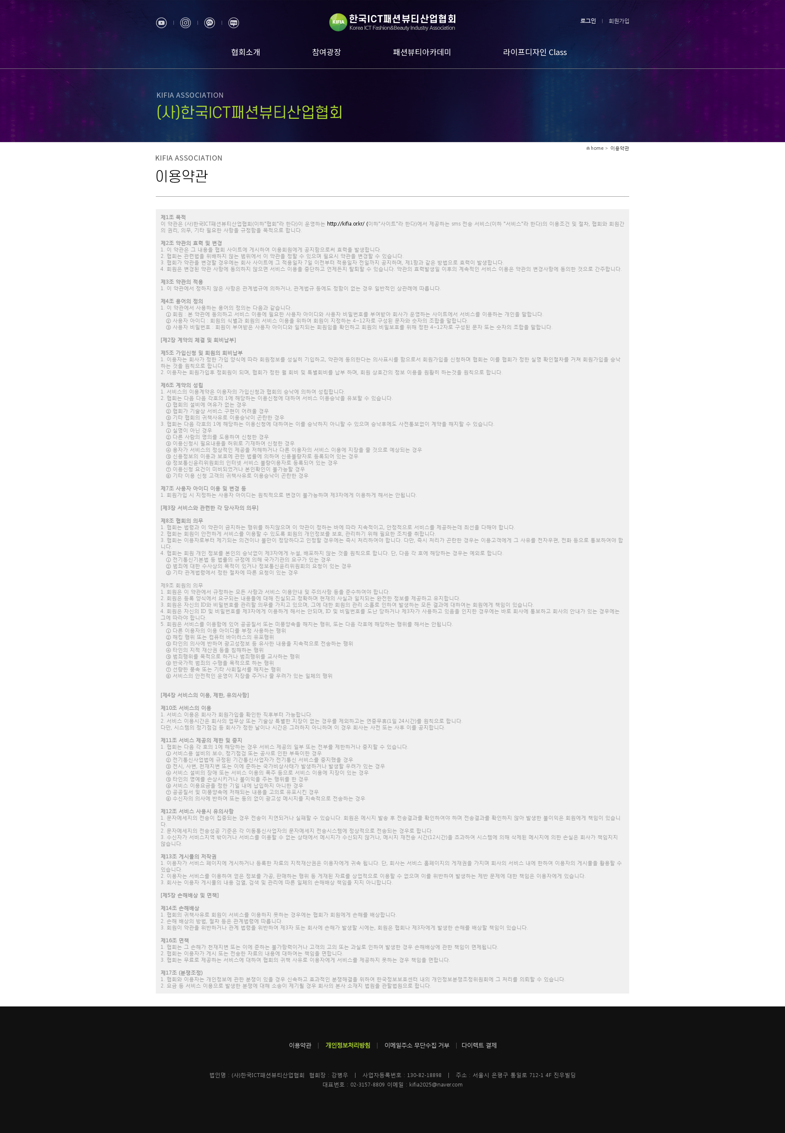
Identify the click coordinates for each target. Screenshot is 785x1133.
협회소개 (245, 51)
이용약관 (300, 1045)
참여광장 (326, 51)
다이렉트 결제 (479, 1045)
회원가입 (619, 21)
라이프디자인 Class (535, 51)
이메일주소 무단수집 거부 (416, 1045)
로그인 (588, 21)
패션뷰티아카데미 (422, 51)
